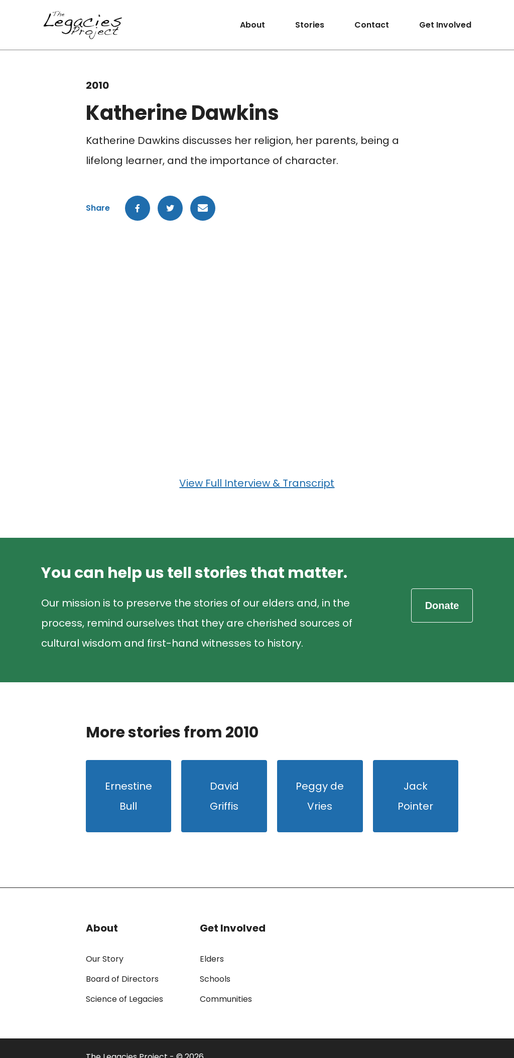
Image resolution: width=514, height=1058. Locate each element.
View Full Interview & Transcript (256, 483)
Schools (215, 979)
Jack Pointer (415, 796)
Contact (371, 25)
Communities (226, 999)
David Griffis (224, 796)
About (252, 25)
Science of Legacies (124, 999)
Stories (309, 25)
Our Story (104, 959)
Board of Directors (122, 979)
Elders (212, 959)
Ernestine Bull (128, 796)
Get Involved (445, 25)
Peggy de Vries (320, 796)
